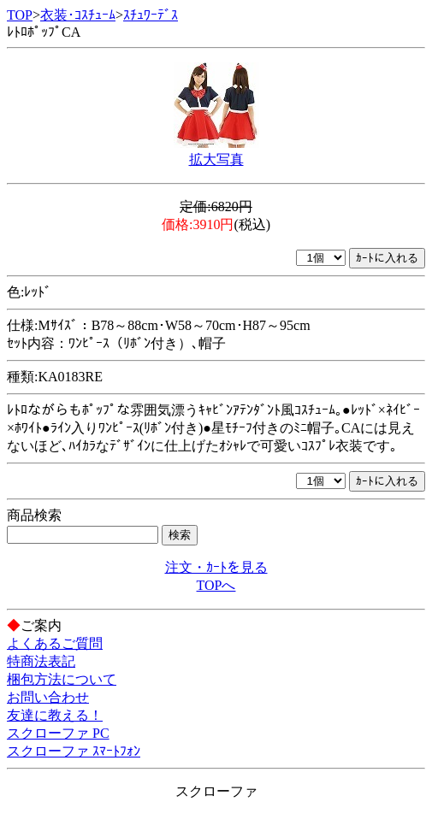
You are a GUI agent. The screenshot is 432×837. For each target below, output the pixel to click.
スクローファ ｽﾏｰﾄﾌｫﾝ (73, 751)
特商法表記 (41, 661)
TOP (20, 15)
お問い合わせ (48, 697)
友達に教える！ (55, 715)
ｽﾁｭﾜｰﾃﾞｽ (150, 15)
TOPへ (216, 585)
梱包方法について (61, 679)
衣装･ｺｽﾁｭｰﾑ (77, 15)
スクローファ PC (58, 733)
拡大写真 (216, 159)
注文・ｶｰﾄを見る (216, 567)
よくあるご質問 (55, 643)
